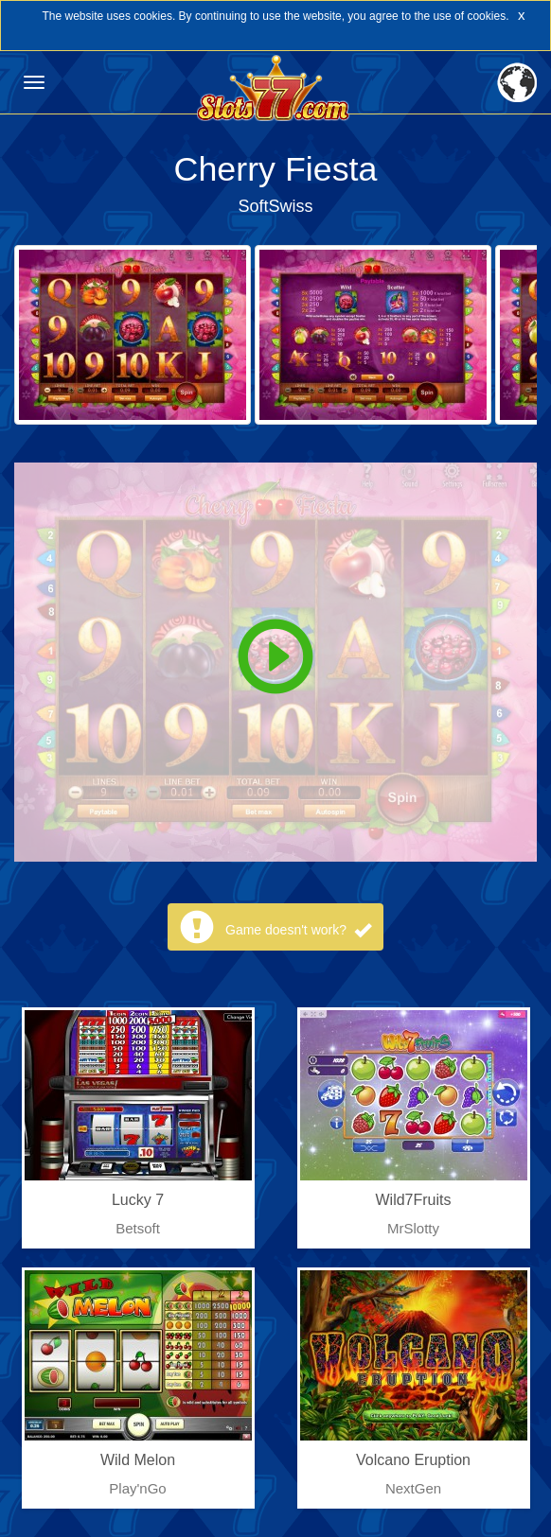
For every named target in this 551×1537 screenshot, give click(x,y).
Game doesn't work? (298, 929)
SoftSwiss (275, 206)
